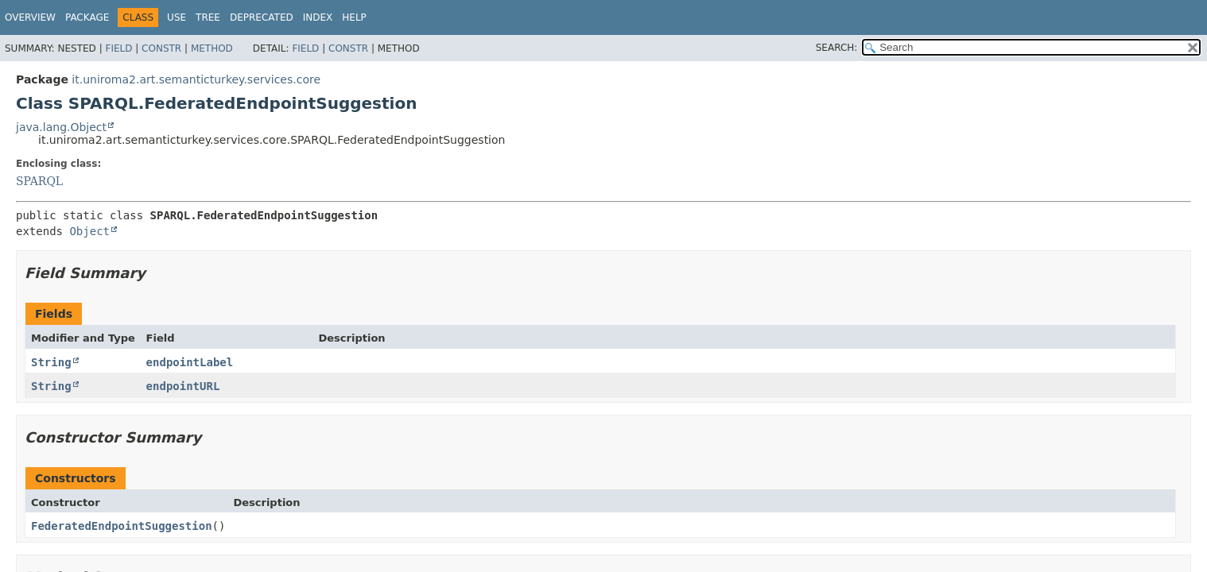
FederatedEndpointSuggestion (121, 526)
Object (89, 231)
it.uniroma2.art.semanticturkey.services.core (196, 79)
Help (354, 17)
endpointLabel (190, 362)
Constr (161, 48)
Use (176, 17)
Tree (208, 17)
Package (87, 17)
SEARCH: (837, 47)
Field (118, 48)
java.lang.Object (61, 127)
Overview (30, 17)
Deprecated (261, 17)
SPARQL (39, 181)
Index (318, 17)
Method (212, 48)
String (51, 362)
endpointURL (183, 386)
